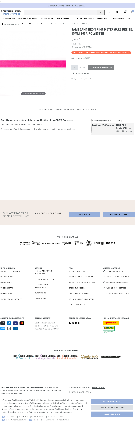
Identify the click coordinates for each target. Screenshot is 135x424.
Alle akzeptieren (112, 401)
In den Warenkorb (101, 67)
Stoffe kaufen (9, 19)
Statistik (24, 417)
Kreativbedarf (118, 19)
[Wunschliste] (125, 12)
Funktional (49, 420)
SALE (130, 19)
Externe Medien (56, 417)
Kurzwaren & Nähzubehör (84, 19)
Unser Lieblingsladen (11, 271)
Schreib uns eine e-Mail (49, 213)
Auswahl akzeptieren (112, 408)
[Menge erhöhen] (80, 67)
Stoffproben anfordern (41, 286)
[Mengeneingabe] (74, 67)
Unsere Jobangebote (11, 299)
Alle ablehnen (112, 414)
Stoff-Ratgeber (77, 288)
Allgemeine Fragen (78, 271)
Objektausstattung (44, 279)
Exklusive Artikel (114, 271)
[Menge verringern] (84, 67)
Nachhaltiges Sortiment (118, 277)
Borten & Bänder (63, 19)
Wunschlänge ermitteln (81, 277)
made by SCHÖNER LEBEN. (27, 19)
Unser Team (6, 282)
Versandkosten (90, 79)
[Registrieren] (117, 12)
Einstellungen (63, 420)
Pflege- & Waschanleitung (82, 282)
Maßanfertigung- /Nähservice (44, 272)
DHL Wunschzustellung (16, 420)
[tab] (46, 109)
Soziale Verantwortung (118, 294)
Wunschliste (81, 73)
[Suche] (101, 12)
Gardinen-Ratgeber (79, 294)
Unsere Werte (7, 294)
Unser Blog (85, 214)
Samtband (41, 24)
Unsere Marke (7, 288)
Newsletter (41, 298)
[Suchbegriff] (60, 12)
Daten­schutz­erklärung (38, 412)
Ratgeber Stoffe (118, 214)
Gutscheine (40, 293)
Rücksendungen (77, 305)
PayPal (35, 420)
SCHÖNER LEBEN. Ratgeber (82, 299)
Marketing (38, 417)
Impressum (66, 412)
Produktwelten (47, 19)
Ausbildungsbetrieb (116, 288)
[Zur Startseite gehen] (10, 24)
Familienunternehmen (117, 282)
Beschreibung (46, 109)
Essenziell (10, 417)
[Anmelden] (109, 12)
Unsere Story (7, 277)
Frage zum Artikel (65, 109)
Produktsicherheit (86, 109)
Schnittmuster (103, 19)
